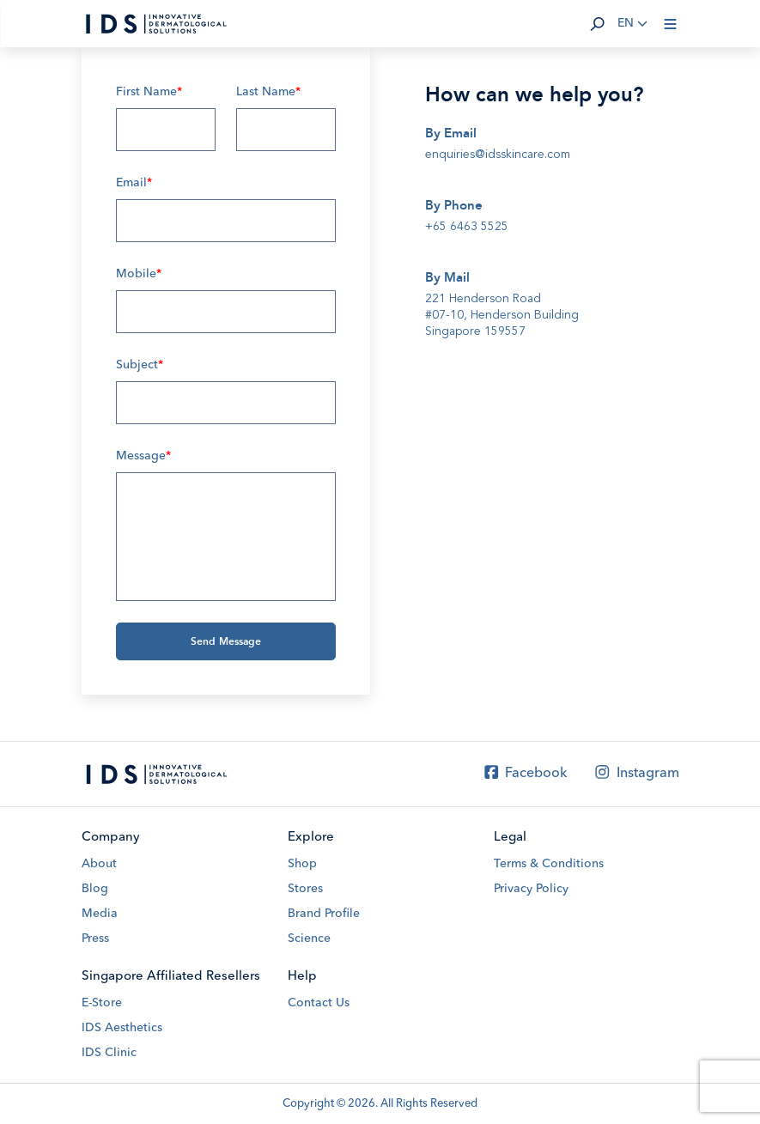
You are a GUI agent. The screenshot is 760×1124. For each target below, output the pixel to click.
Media (100, 914)
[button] (598, 24)
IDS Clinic (109, 1053)
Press (95, 939)
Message (143, 456)
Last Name (268, 92)
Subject (139, 365)
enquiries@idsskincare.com (497, 154)
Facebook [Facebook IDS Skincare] (525, 774)
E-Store (102, 1003)
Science (309, 939)
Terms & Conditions (549, 864)
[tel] (535, 226)
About (99, 864)
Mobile (138, 274)
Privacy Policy (531, 889)
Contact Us (319, 1003)
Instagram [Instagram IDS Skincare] (636, 774)
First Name (149, 92)
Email (134, 183)
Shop (302, 864)
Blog (95, 889)
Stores (305, 889)
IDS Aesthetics (122, 1028)
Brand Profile (324, 914)
